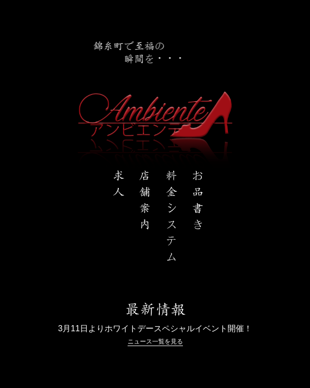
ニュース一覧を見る (155, 341)
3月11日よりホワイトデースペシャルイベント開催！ (155, 328)
